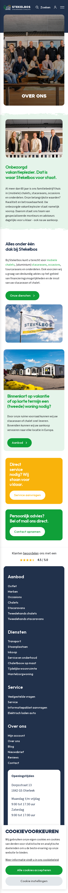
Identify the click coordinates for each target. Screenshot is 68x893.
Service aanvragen (27, 495)
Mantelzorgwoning (20, 674)
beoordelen (31, 553)
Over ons (14, 741)
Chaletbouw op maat (22, 663)
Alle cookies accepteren (34, 870)
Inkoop (12, 652)
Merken (13, 591)
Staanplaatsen (18, 646)
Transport (14, 641)
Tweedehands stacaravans (26, 619)
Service (13, 702)
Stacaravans (16, 608)
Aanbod (17, 442)
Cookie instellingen (34, 881)
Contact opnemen (27, 531)
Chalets (13, 602)
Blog (11, 746)
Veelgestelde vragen (21, 696)
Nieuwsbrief (16, 752)
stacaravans (39, 265)
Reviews (13, 757)
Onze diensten (20, 295)
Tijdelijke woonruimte (22, 668)
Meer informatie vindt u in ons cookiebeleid (32, 860)
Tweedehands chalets (22, 613)
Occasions (15, 597)
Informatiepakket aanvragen (27, 707)
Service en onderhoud (22, 657)
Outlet (12, 586)
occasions (54, 265)
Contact (13, 763)
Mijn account (16, 735)
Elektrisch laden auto (22, 713)
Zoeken (43, 7)
